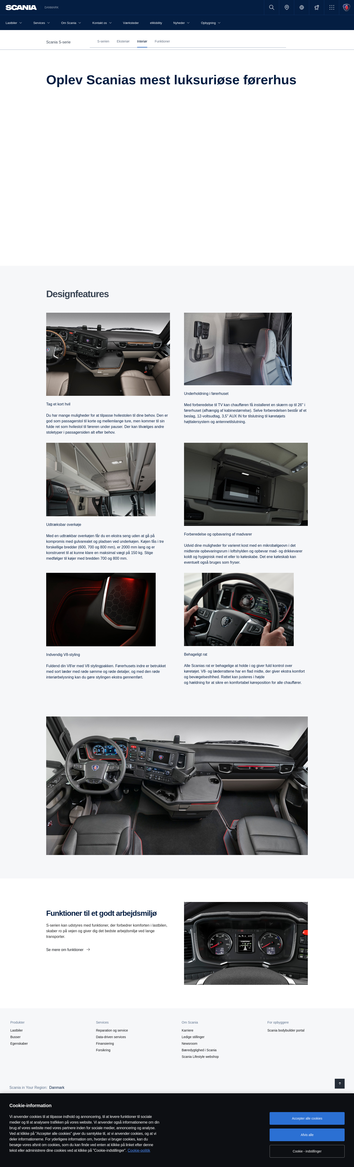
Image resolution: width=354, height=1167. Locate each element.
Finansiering (105, 1043)
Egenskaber (19, 1043)
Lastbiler (16, 1030)
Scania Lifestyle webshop (200, 1057)
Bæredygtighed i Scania (199, 1050)
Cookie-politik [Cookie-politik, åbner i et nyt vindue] (139, 1150)
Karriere (187, 1030)
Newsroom (189, 1043)
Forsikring (103, 1050)
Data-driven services (111, 1037)
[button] (331, 7)
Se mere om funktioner (65, 950)
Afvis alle (307, 1135)
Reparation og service (112, 1030)
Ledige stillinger (193, 1037)
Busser (15, 1037)
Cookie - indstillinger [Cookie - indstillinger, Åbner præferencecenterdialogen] (307, 1151)
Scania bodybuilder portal (286, 1030)
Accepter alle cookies (307, 1118)
